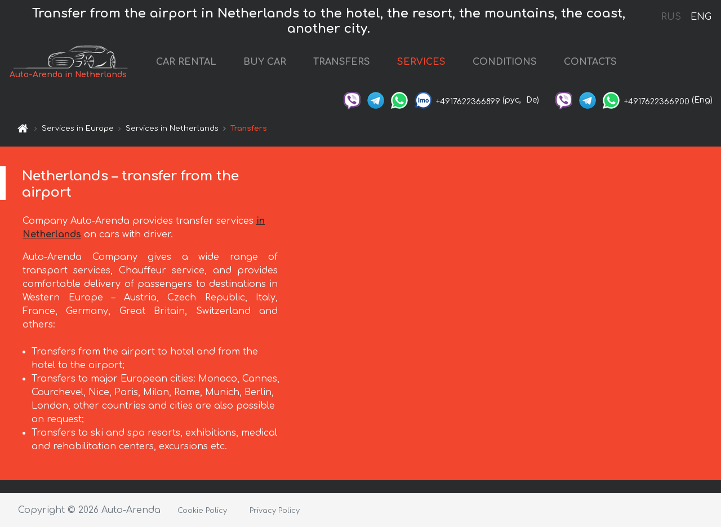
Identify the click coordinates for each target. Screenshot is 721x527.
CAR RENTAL (202, 64)
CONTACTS (606, 64)
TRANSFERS (358, 64)
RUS (671, 17)
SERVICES (437, 64)
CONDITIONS (521, 64)
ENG (701, 17)
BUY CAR (281, 64)
